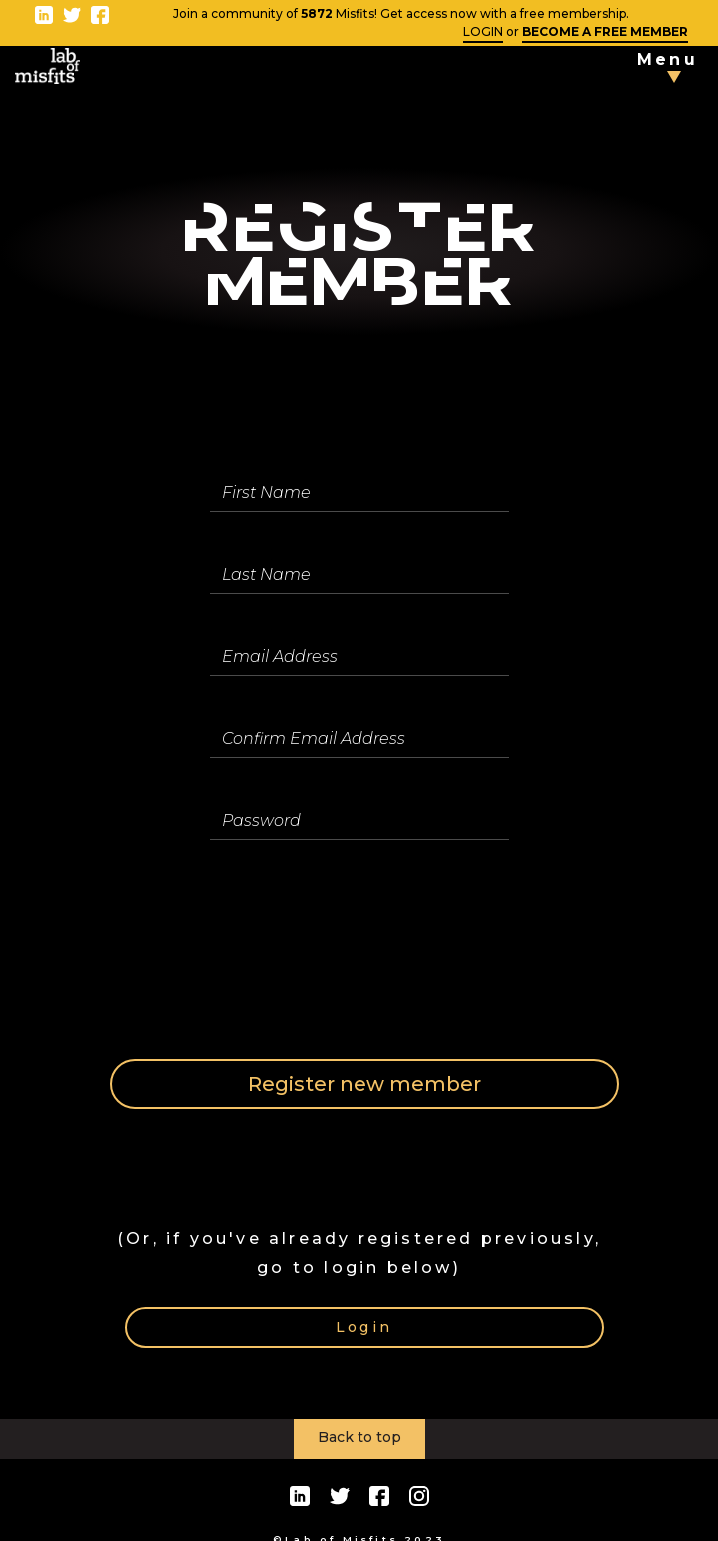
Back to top (359, 1437)
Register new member (364, 1084)
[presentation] (361, 947)
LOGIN (483, 31)
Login (364, 1327)
